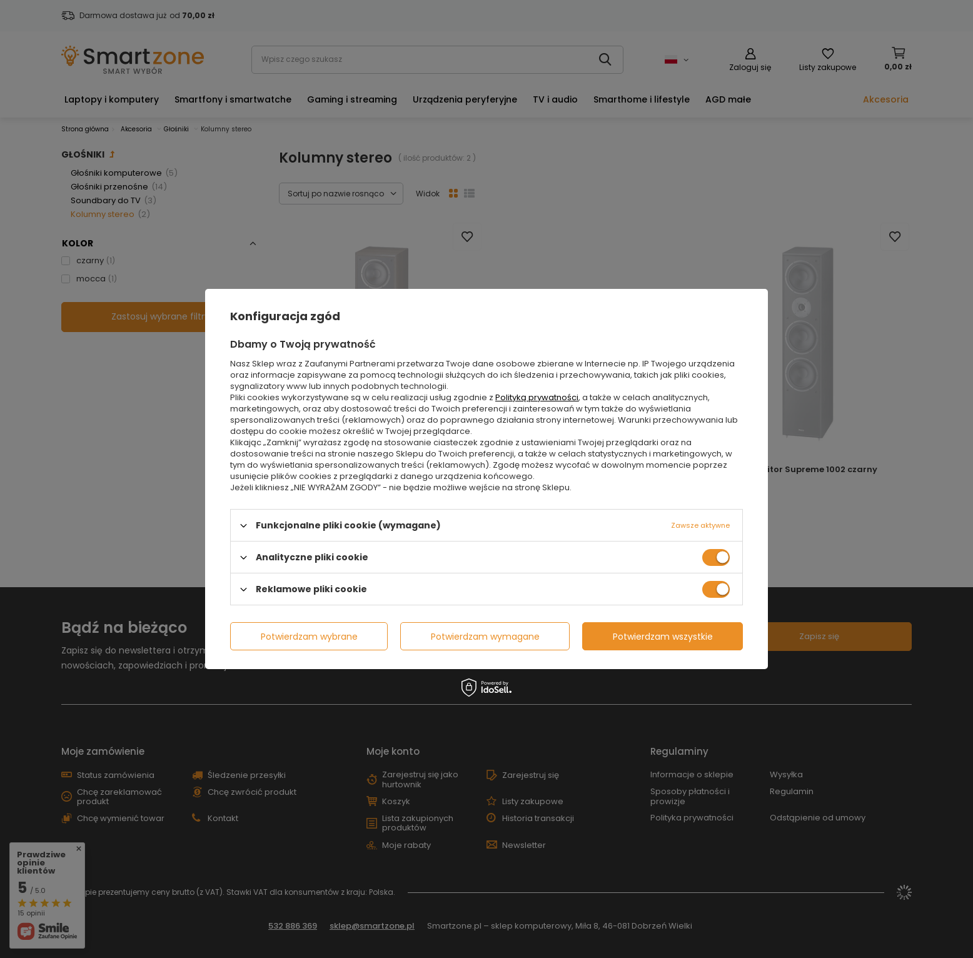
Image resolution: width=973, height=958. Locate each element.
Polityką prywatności (536, 397)
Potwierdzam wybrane (309, 636)
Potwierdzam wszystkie (663, 636)
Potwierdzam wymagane (485, 636)
